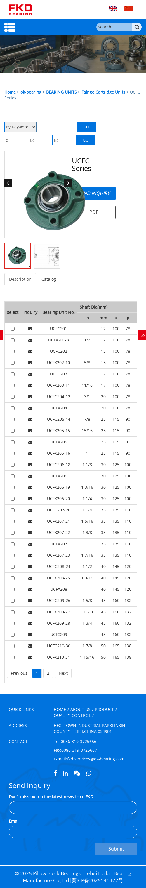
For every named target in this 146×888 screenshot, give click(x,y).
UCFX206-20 (58, 498)
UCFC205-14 (58, 419)
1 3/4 (87, 623)
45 (103, 600)
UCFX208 (58, 589)
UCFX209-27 (58, 612)
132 (127, 600)
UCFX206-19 (58, 487)
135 (115, 510)
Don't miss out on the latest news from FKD (51, 796)
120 (127, 566)
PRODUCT (104, 709)
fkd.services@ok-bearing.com (95, 759)
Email (14, 821)
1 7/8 (87, 646)
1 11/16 (87, 612)
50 (103, 646)
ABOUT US (80, 709)
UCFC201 (58, 328)
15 (103, 351)
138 (127, 646)
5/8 (87, 362)
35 (103, 510)
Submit (116, 849)
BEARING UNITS (61, 92)
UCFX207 (58, 544)
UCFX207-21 (58, 521)
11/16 (87, 385)
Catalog (48, 279)
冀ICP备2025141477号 (97, 880)
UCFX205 (58, 442)
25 (103, 419)
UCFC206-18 (58, 464)
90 (128, 419)
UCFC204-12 (58, 396)
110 (127, 510)
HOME (60, 709)
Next (63, 673)
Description (20, 279)
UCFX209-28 (58, 623)
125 (115, 464)
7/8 (87, 419)
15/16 (87, 430)
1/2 (87, 340)
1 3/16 (87, 487)
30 (103, 464)
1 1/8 (87, 464)
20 (103, 396)
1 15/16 (87, 657)
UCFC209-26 (58, 600)
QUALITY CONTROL (72, 715)
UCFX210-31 (58, 657)
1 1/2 (87, 566)
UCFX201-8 (58, 340)
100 (115, 328)
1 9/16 (87, 578)
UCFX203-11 (58, 385)
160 (115, 600)
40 (103, 566)
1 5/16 (87, 521)
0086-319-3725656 (78, 741)
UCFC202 (58, 351)
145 (115, 566)
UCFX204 (58, 408)
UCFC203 (58, 374)
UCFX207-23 (58, 555)
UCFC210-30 (58, 646)
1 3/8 (87, 532)
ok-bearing (30, 92)
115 (115, 419)
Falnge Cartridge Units (103, 92)
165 (115, 646)
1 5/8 (87, 600)
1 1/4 (87, 498)
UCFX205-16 (58, 453)
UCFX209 (58, 634)
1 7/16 (87, 555)
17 (103, 374)
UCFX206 (58, 476)
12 (103, 328)
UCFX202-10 (58, 362)
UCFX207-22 (58, 532)
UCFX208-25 (58, 578)
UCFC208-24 (58, 566)
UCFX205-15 (58, 430)
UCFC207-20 (58, 510)
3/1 (87, 396)
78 (128, 328)
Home (10, 92)
